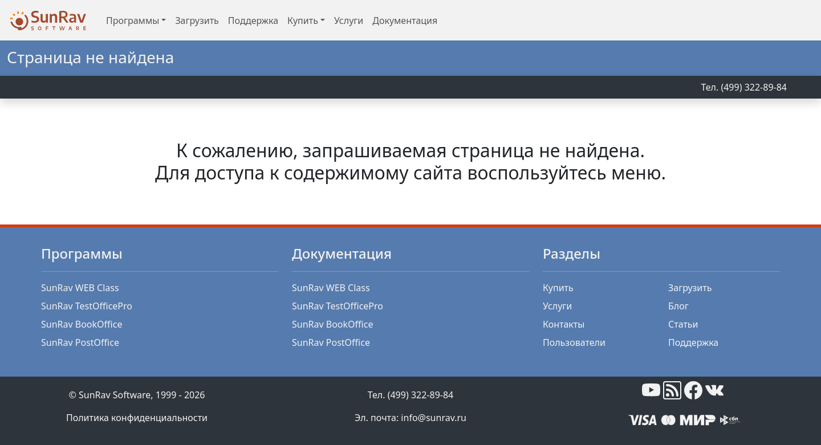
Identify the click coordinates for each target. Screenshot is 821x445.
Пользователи (574, 342)
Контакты (563, 324)
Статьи (683, 324)
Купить (558, 287)
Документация (404, 20)
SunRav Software (115, 395)
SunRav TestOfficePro (86, 306)
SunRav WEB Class (80, 287)
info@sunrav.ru (433, 417)
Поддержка (253, 20)
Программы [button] (132, 20)
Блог (678, 306)
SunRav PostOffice (80, 342)
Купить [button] (302, 20)
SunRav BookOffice (81, 324)
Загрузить (196, 20)
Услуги (348, 20)
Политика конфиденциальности (137, 417)
